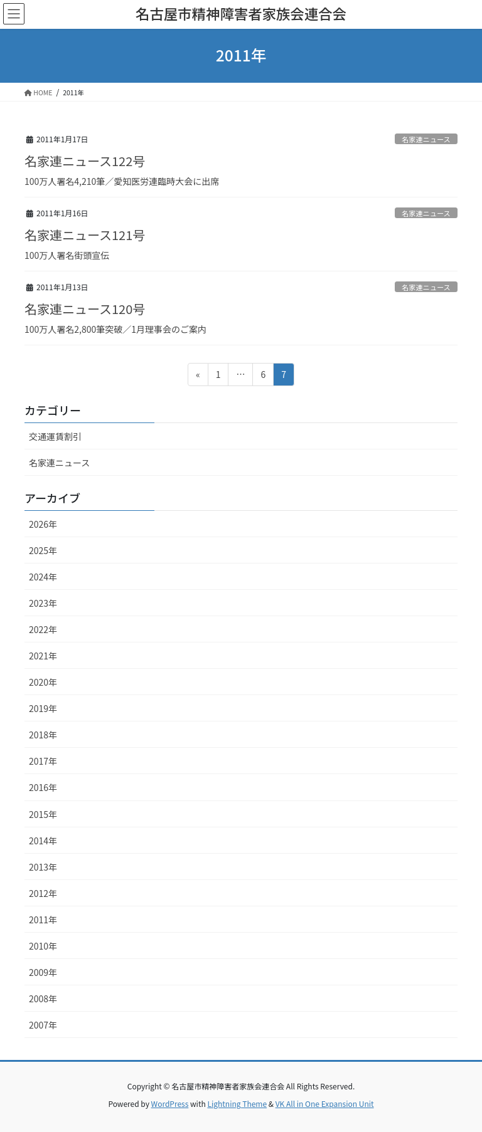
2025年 (43, 550)
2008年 (43, 998)
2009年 (43, 972)
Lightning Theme (237, 1103)
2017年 (43, 761)
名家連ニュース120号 (84, 309)
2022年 (43, 629)
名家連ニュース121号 (84, 235)
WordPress (170, 1103)
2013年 (43, 867)
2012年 (43, 893)
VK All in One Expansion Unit (325, 1103)
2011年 (43, 919)
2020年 (43, 682)
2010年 (43, 946)
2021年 (43, 655)
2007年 (43, 1025)
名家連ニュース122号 (84, 161)
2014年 (43, 840)
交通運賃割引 (55, 436)
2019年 (43, 708)
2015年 (43, 814)
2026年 (43, 524)
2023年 (43, 603)
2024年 (43, 576)
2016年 (43, 787)
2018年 (43, 734)
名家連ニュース (426, 139)
